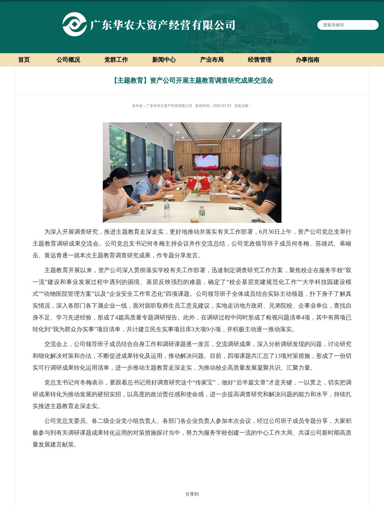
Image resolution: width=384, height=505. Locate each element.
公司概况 (68, 59)
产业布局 (212, 59)
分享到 (192, 493)
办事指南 (307, 59)
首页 (24, 59)
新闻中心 (164, 59)
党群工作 (116, 59)
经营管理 (259, 59)
